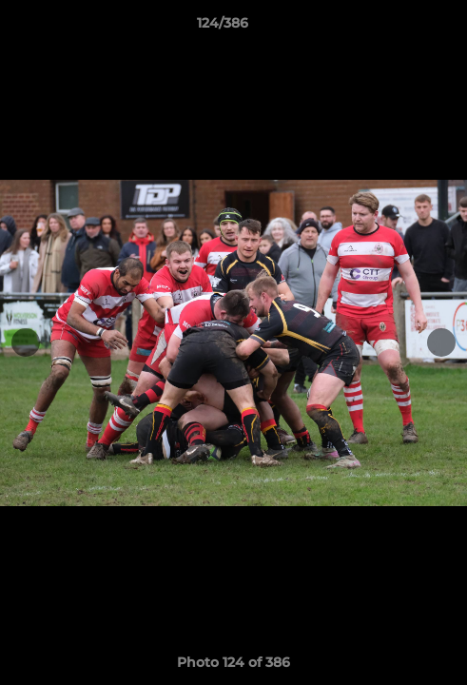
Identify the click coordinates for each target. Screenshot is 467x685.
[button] (398, 27)
